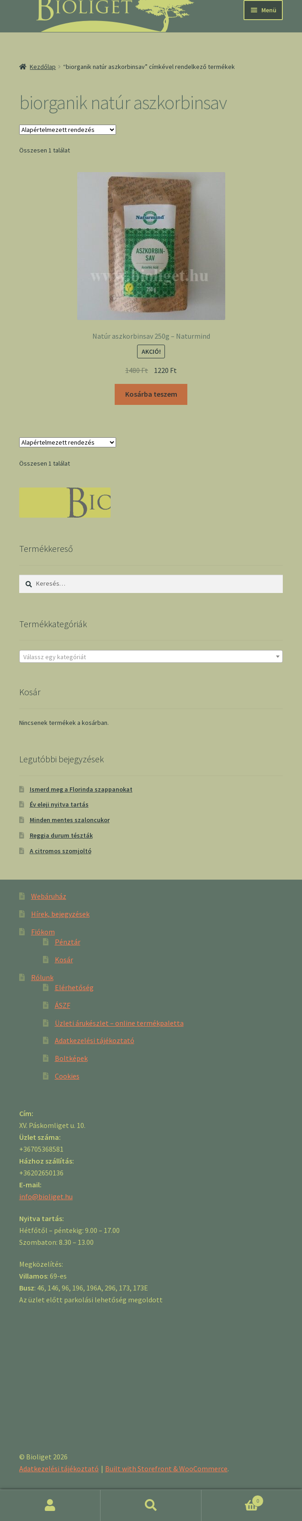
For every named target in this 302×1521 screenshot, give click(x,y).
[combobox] (151, 656)
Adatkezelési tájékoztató (94, 1040)
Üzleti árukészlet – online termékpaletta (119, 1023)
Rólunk (42, 977)
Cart (232, 1499)
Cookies (67, 1075)
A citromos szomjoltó (60, 851)
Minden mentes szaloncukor (70, 820)
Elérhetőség (74, 987)
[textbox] (151, 656)
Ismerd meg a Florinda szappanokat (81, 789)
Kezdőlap (43, 67)
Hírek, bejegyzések (60, 913)
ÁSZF (62, 1005)
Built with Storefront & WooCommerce (166, 1468)
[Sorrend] (67, 130)
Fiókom (43, 931)
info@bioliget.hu (46, 1196)
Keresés (151, 1505)
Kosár (64, 959)
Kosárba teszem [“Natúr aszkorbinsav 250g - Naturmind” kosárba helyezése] (151, 394)
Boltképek (71, 1058)
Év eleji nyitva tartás (59, 804)
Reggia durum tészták (61, 835)
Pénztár (67, 941)
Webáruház (48, 896)
